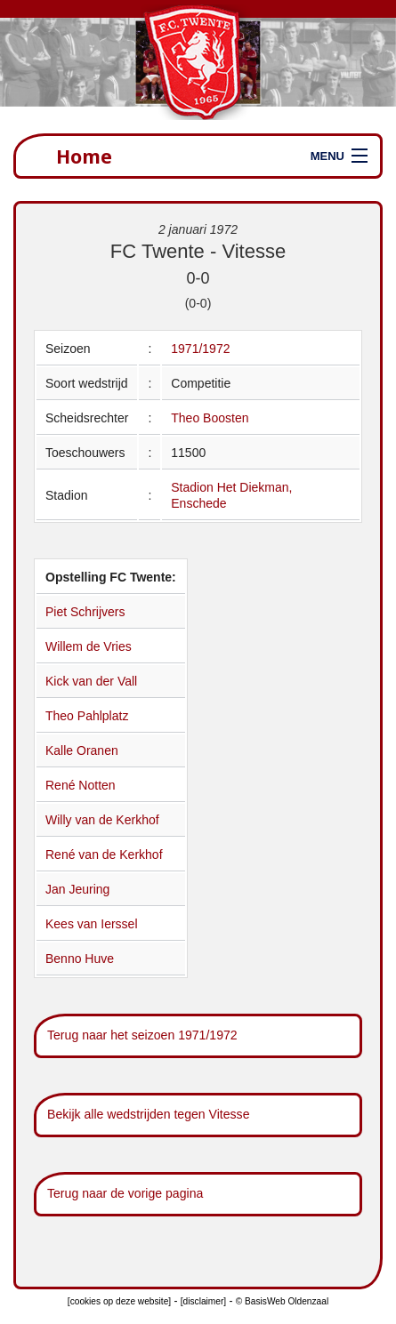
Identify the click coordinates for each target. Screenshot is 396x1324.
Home (84, 156)
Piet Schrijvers (85, 612)
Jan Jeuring (77, 889)
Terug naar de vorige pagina (125, 1193)
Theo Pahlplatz (86, 716)
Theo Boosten (209, 418)
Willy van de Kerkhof (102, 820)
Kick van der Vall (91, 681)
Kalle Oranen (81, 750)
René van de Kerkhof (104, 854)
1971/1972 (200, 348)
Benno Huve (79, 958)
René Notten (80, 785)
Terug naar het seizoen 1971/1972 (142, 1035)
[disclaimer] (203, 1301)
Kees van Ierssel (91, 924)
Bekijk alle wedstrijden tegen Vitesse (148, 1114)
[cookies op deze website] (119, 1301)
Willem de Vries (88, 646)
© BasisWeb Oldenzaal (282, 1301)
